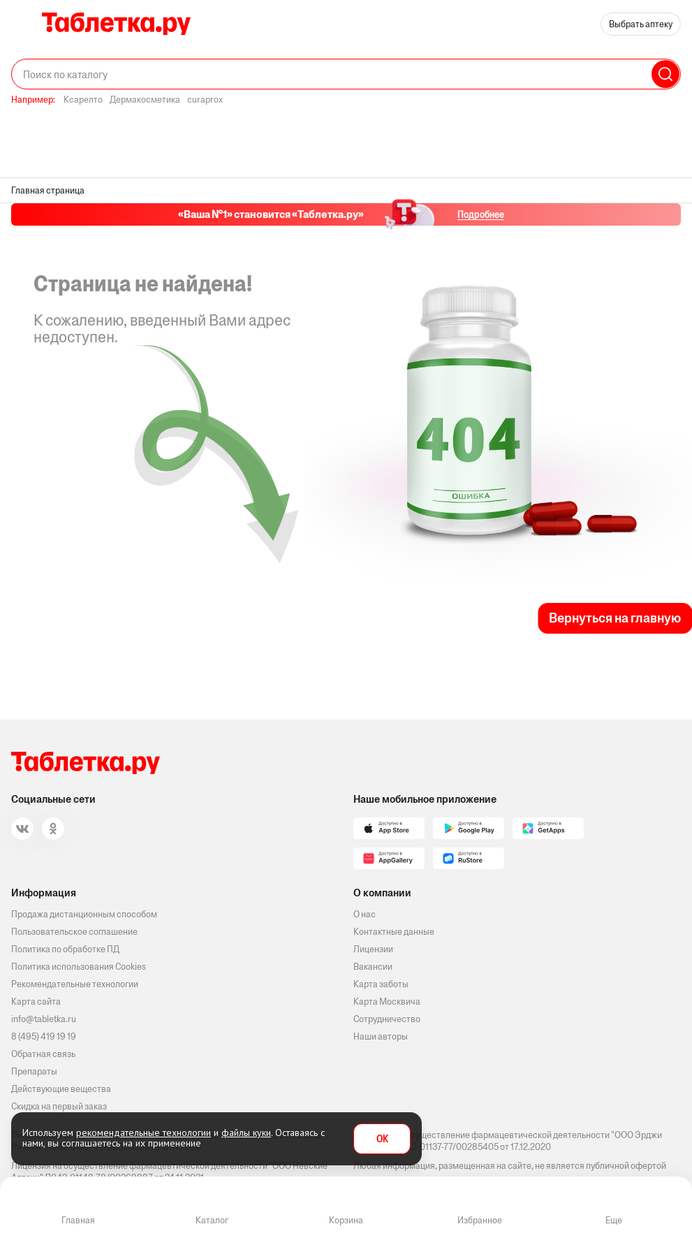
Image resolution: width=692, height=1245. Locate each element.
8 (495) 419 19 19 (43, 1036)
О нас (364, 914)
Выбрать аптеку (640, 24)
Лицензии (373, 949)
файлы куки (246, 1132)
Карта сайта (36, 1001)
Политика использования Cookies (78, 967)
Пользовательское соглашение (74, 932)
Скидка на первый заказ (59, 1106)
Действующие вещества (61, 1089)
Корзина (346, 1220)
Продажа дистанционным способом (84, 914)
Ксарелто (83, 99)
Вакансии (372, 967)
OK (382, 1139)
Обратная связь (43, 1054)
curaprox (205, 99)
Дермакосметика (145, 99)
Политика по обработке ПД (65, 949)
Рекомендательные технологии (74, 984)
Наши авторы (380, 1036)
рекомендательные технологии (143, 1132)
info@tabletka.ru (43, 1019)
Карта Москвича (386, 1001)
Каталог (212, 1220)
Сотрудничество (386, 1019)
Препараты (34, 1071)
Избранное (479, 1220)
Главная (78, 1220)
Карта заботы (380, 984)
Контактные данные (393, 932)
